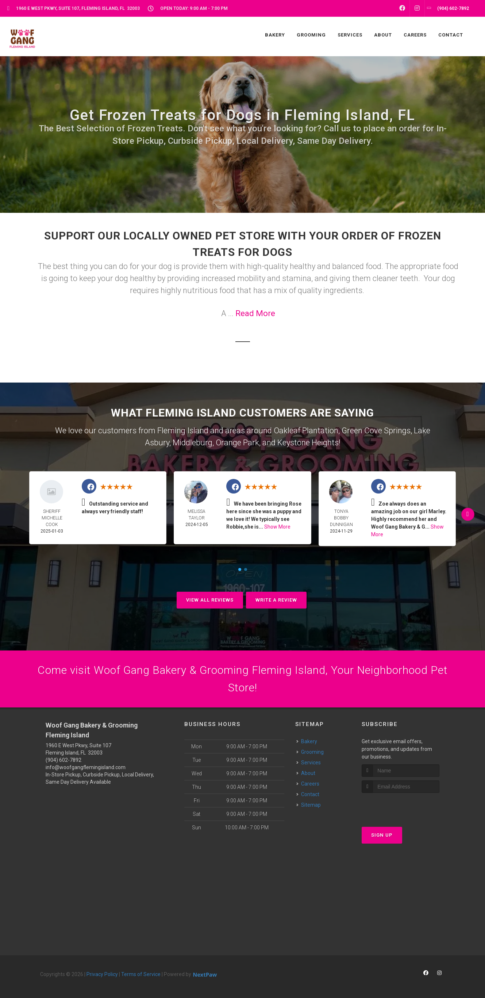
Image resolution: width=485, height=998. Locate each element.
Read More (255, 313)
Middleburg (192, 442)
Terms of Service (141, 974)
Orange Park (237, 442)
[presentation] (400, 807)
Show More (277, 527)
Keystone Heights (308, 442)
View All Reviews (210, 600)
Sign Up (382, 835)
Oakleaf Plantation (306, 430)
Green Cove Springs (376, 430)
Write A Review (276, 600)
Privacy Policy (102, 974)
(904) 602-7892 (63, 760)
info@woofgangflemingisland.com (86, 767)
